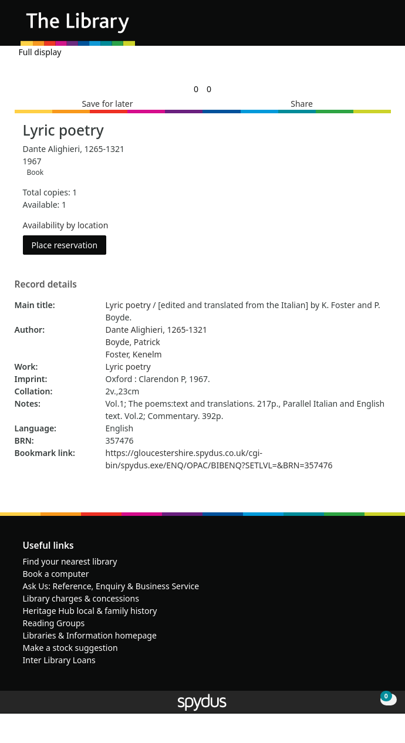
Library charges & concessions (81, 598)
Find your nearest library (70, 561)
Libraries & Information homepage (90, 635)
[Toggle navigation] (378, 27)
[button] (364, 27)
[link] (196, 88)
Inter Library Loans (59, 660)
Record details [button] (46, 284)
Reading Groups (54, 623)
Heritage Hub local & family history (90, 610)
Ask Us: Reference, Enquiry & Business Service (111, 586)
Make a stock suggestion (70, 647)
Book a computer (56, 573)
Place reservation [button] (69, 244)
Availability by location (66, 225)
